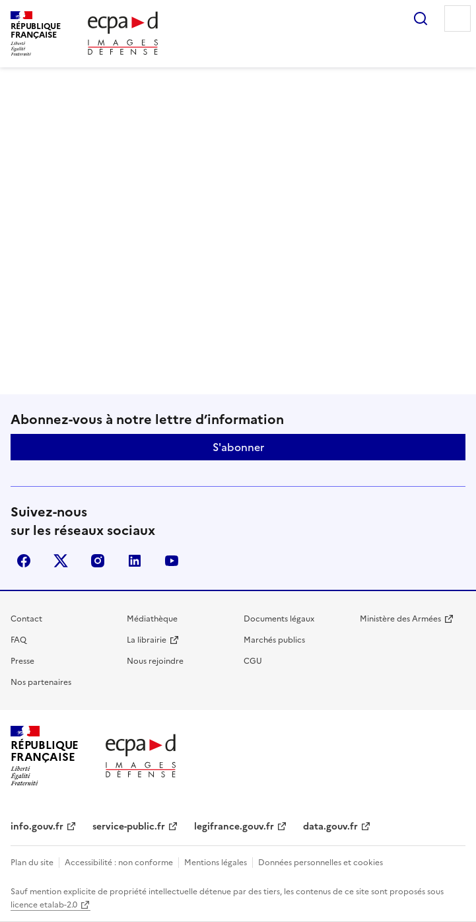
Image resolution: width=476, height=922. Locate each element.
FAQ (18, 640)
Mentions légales (215, 863)
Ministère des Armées (400, 619)
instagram (98, 561)
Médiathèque (152, 619)
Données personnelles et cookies (320, 863)
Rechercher (420, 18)
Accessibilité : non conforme (119, 863)
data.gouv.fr (330, 826)
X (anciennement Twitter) (61, 561)
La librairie (146, 640)
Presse (22, 661)
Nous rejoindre (155, 661)
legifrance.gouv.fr (234, 826)
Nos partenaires (41, 682)
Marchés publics (274, 640)
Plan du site (32, 863)
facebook (24, 561)
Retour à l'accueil (238, 348)
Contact (26, 619)
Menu (457, 18)
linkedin (134, 561)
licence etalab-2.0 (44, 905)
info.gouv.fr (37, 826)
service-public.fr (128, 826)
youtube (171, 561)
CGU (253, 661)
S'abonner (238, 447)
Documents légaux (279, 619)
